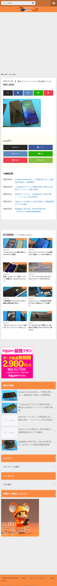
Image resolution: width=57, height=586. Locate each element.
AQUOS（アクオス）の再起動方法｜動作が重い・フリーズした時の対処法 (33, 195)
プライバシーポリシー (38, 578)
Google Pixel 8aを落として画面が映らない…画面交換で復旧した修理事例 (34, 180)
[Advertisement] (28, 42)
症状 (24, 578)
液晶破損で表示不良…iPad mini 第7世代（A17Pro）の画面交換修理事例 (30, 210)
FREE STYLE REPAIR (10, 578)
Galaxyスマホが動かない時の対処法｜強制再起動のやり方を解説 (34, 202)
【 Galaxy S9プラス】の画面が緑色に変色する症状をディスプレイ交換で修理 (34, 188)
